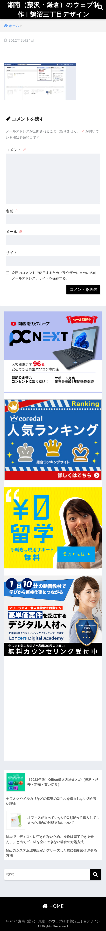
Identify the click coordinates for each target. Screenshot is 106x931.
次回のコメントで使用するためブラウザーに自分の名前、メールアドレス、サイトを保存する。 (56, 275)
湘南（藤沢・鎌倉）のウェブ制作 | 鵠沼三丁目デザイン (53, 9)
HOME (53, 906)
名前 (12, 211)
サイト (11, 253)
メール (14, 232)
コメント (16, 150)
